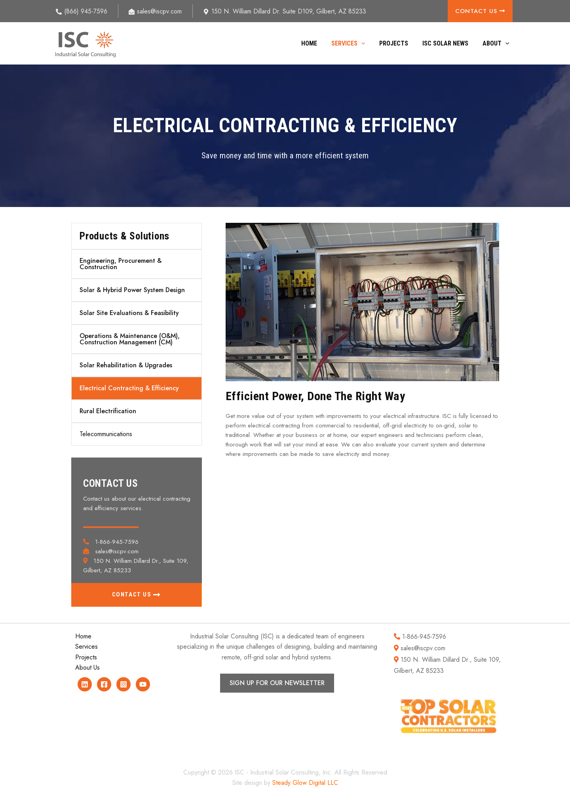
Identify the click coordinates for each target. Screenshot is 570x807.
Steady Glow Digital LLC (305, 782)
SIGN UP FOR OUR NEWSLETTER (277, 682)
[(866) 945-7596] (81, 11)
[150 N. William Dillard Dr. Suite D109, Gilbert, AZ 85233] (285, 11)
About (496, 43)
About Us (87, 667)
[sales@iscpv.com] (155, 11)
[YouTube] (143, 684)
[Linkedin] (85, 684)
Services (354, 43)
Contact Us (480, 11)
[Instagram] (123, 684)
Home (316, 43)
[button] (367, 43)
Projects (397, 43)
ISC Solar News (448, 43)
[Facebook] (104, 684)
